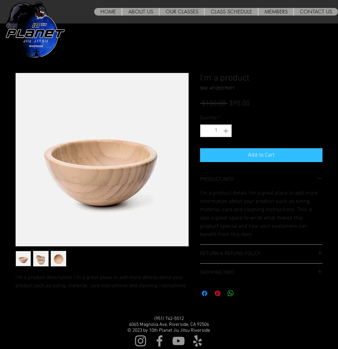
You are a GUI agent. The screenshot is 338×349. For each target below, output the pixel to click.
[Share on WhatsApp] (231, 293)
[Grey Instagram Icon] (140, 340)
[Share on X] (244, 293)
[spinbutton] (216, 131)
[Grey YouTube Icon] (178, 340)
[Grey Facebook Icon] (159, 340)
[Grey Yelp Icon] (197, 340)
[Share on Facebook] (204, 293)
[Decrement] (205, 131)
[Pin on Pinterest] (217, 293)
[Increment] (226, 131)
